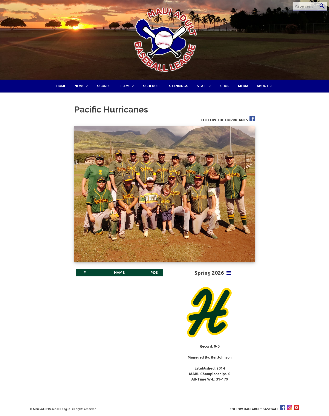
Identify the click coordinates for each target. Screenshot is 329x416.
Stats (202, 86)
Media (243, 86)
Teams (124, 86)
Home (61, 86)
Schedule (152, 86)
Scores (103, 86)
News (79, 86)
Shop (225, 86)
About (263, 86)
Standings (178, 86)
